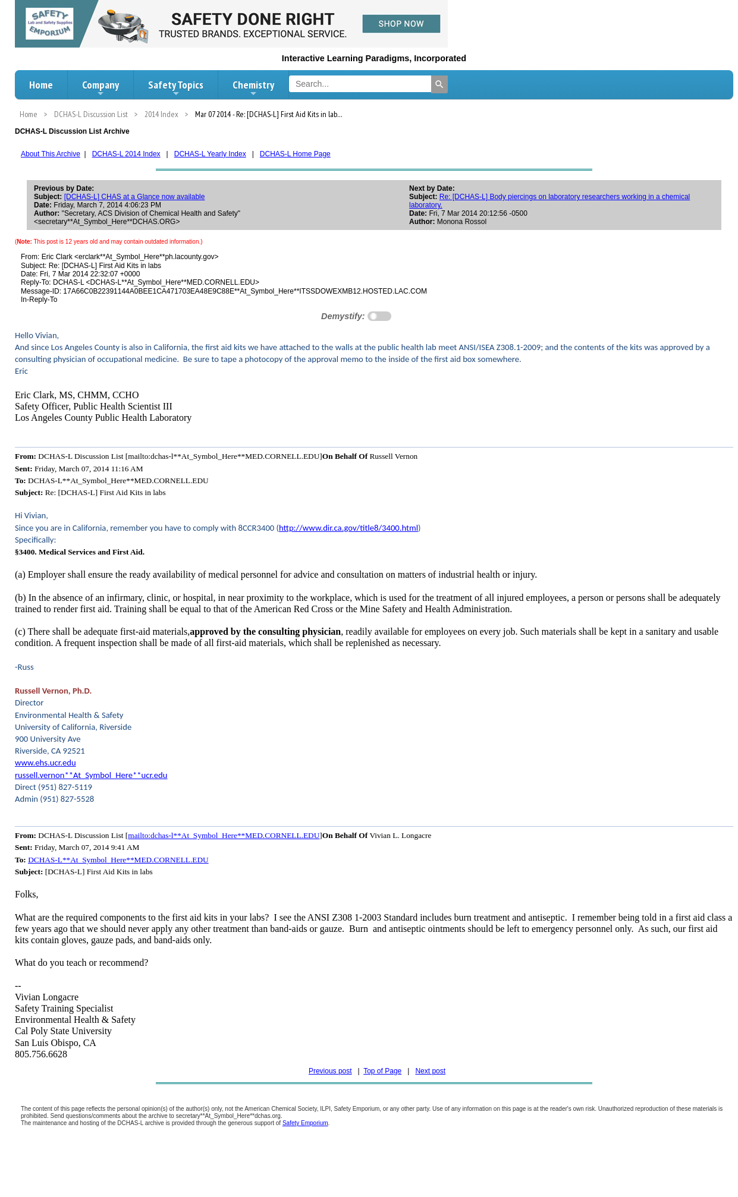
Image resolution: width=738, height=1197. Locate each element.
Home (41, 85)
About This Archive (50, 154)
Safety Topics (175, 88)
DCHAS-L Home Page (295, 154)
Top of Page (382, 1071)
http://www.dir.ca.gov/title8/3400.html (348, 527)
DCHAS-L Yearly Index (210, 154)
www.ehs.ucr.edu (45, 762)
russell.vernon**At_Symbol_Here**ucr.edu (91, 775)
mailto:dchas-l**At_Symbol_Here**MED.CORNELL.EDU (223, 835)
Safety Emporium (305, 1123)
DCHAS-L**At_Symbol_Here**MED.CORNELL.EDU (118, 859)
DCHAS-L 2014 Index (126, 154)
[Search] (439, 84)
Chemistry (253, 88)
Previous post (330, 1071)
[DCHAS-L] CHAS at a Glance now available (134, 197)
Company (100, 88)
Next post (430, 1071)
